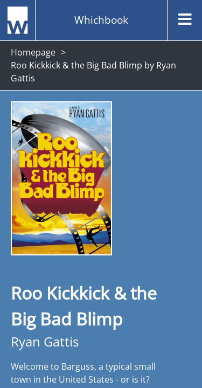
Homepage (33, 52)
